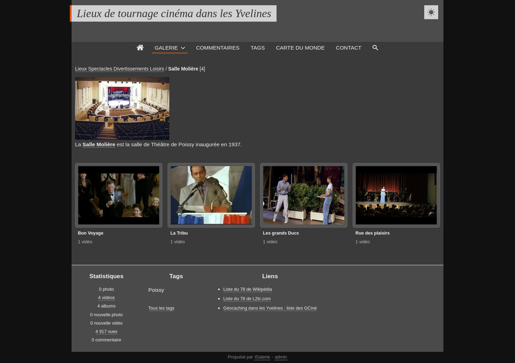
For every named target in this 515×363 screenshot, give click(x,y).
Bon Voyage (90, 233)
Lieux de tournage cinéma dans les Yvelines (174, 13)
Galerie (166, 48)
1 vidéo (85, 241)
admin (281, 357)
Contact (348, 48)
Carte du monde (300, 48)
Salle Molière (183, 69)
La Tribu (179, 233)
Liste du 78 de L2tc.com (247, 298)
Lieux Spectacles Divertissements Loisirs (119, 69)
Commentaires (217, 48)
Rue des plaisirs (372, 233)
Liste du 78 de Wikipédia (247, 289)
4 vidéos (106, 297)
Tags (258, 48)
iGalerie (262, 357)
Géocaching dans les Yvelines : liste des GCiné (270, 308)
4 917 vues (107, 331)
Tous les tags (161, 308)
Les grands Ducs (281, 233)
